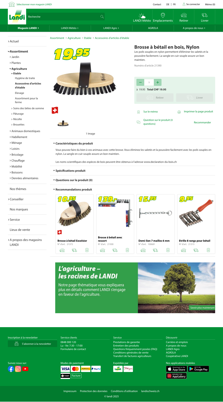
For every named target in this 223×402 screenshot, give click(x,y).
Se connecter (193, 4)
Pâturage (18, 114)
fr (174, 4)
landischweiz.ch (150, 391)
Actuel (14, 41)
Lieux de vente (20, 230)
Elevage (19, 93)
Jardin (15, 57)
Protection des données (93, 391)
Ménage (16, 143)
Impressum (70, 391)
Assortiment (19, 51)
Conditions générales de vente (130, 352)
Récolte (17, 119)
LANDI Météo (68, 28)
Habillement (19, 137)
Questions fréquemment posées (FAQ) (135, 349)
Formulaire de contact (73, 349)
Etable (17, 73)
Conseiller (17, 199)
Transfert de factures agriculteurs (132, 356)
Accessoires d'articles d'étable (112, 38)
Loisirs (15, 149)
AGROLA (153, 28)
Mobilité (16, 166)
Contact (157, 4)
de (167, 4)
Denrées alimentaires (24, 178)
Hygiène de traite (25, 78)
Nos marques (19, 209)
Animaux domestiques (25, 131)
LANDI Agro (110, 28)
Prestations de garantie (126, 342)
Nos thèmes (18, 189)
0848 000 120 (68, 342)
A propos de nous (193, 28)
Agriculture (19, 69)
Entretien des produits (126, 345)
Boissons (17, 172)
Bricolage (17, 154)
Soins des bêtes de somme (28, 108)
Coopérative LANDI (177, 356)
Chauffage (18, 160)
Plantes (16, 63)
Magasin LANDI (27, 28)
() (210, 4)
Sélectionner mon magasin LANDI (34, 4)
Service (15, 219)
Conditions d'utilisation (124, 391)
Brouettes (18, 124)
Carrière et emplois (177, 342)
